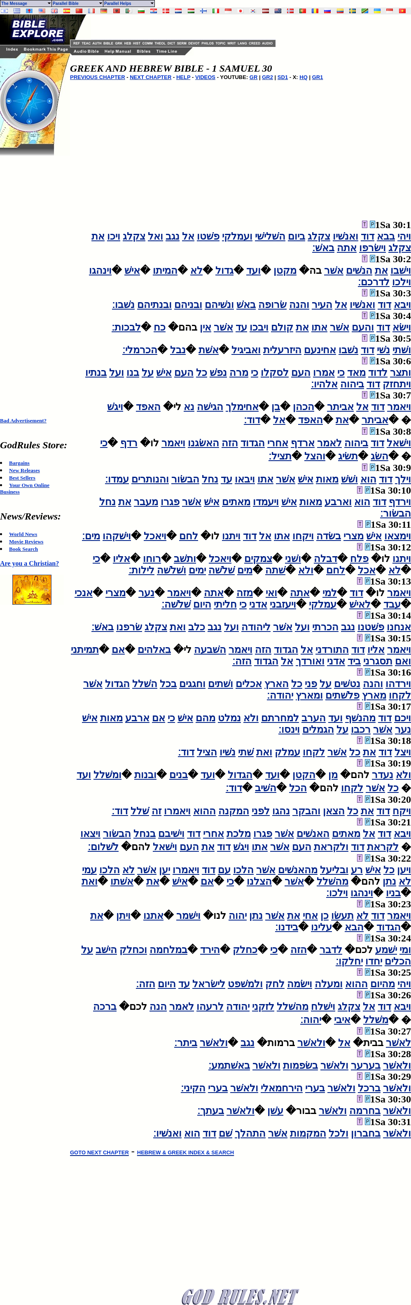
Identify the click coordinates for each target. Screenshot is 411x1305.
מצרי (353, 536)
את (98, 236)
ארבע (137, 718)
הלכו (243, 870)
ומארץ (309, 695)
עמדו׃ (117, 479)
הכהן (303, 406)
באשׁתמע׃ (229, 1065)
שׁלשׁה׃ (176, 604)
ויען (404, 870)
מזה (244, 592)
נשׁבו (348, 350)
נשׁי (383, 350)
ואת (178, 627)
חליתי (225, 604)
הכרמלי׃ (139, 350)
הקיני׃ (193, 1088)
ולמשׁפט (245, 984)
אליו (121, 558)
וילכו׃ (337, 893)
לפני (261, 811)
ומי (405, 949)
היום (202, 604)
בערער (366, 1065)
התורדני (332, 649)
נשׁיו (228, 752)
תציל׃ (280, 456)
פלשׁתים (342, 695)
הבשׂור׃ (395, 513)
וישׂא (401, 327)
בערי (315, 1088)
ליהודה (256, 627)
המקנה (233, 811)
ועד (253, 270)
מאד (356, 372)
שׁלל (140, 811)
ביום (296, 236)
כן (324, 915)
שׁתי (246, 752)
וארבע (338, 501)
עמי (89, 870)
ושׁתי (401, 350)
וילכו (401, 282)
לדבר (331, 949)
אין (205, 327)
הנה (158, 1006)
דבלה (325, 558)
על (148, 372)
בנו (132, 372)
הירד (210, 949)
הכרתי (325, 627)
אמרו (324, 372)
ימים (197, 570)
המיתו (165, 270)
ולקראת (331, 846)
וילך (403, 479)
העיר (322, 304)
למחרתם (280, 718)
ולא (305, 570)
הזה (230, 443)
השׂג (379, 456)
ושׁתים (220, 683)
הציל (207, 752)
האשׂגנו (203, 443)
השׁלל (144, 683)
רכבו (361, 729)
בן (275, 406)
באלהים (154, 649)
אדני (258, 604)
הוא (368, 479)
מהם (205, 718)
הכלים (398, 961)
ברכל (369, 1088)
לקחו (400, 695)
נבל (178, 350)
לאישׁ (360, 604)
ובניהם (188, 304)
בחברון (366, 1133)
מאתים (236, 501)
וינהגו (100, 270)
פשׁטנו (370, 627)
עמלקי (322, 604)
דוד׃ (252, 420)
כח (160, 327)
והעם (363, 327)
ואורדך (310, 661)
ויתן (123, 915)
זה (156, 811)
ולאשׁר (311, 1042)
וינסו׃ (289, 729)
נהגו (281, 811)
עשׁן (275, 1110)
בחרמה (365, 1110)
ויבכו (259, 327)
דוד (367, 236)
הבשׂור (185, 479)
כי (341, 372)
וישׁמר (188, 915)
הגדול (117, 683)
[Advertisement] (33, 279)
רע (357, 870)
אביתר (340, 406)
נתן (389, 881)
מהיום (382, 984)
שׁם (225, 1133)
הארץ (276, 683)
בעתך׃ (210, 1110)
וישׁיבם (171, 833)
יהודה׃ (280, 695)
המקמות (308, 1133)
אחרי (277, 443)
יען (164, 870)
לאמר (329, 443)
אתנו (153, 915)
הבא (354, 927)
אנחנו (399, 627)
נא (189, 406)
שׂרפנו (129, 627)
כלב (196, 627)
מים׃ (91, 536)
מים (244, 570)
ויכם (402, 718)
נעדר (382, 774)
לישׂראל (208, 984)
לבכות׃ (126, 327)
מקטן (285, 270)
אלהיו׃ (324, 384)
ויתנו (231, 536)
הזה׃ (242, 661)
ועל (116, 372)
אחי (310, 915)
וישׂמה (299, 984)
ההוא (204, 811)
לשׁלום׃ (103, 846)
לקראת (383, 846)
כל (201, 372)
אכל (367, 570)
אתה (347, 247)
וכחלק (133, 949)
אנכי (84, 592)
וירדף (400, 501)
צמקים (258, 558)
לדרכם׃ (374, 282)
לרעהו (210, 1006)
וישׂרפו (372, 247)
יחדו (373, 961)
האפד (148, 406)
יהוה (238, 915)
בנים (178, 774)
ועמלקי (237, 236)
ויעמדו (266, 501)
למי (329, 592)
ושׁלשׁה (171, 570)
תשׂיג (348, 456)
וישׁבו (400, 270)
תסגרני (377, 661)
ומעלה (329, 984)
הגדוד (253, 443)
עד (241, 327)
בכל (168, 683)
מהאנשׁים (298, 870)
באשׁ (246, 304)
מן (333, 774)
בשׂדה (328, 536)
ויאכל (155, 536)
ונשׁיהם (219, 304)
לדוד (378, 372)
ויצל (403, 752)
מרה (238, 372)
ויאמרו (177, 811)
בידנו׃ (286, 927)
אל (188, 236)
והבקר (306, 811)
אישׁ (132, 270)
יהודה (238, 1006)
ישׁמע (386, 949)
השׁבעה (210, 649)
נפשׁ (218, 372)
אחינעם (320, 350)
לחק (275, 984)
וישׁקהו (117, 536)
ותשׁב (185, 558)
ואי (271, 592)
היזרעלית (282, 350)
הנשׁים (359, 270)
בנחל (144, 833)
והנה (299, 304)
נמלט (229, 718)
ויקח (401, 811)
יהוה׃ (310, 1019)
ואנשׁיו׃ (167, 1133)
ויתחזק (397, 384)
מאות (327, 479)
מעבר (146, 501)
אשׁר (333, 270)
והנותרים (150, 479)
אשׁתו (121, 881)
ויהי (404, 236)
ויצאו (90, 833)
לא (196, 270)
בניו (393, 893)
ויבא (402, 304)
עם (224, 870)
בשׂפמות (300, 1065)
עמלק (287, 752)
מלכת (239, 833)
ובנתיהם (154, 304)
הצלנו (259, 881)
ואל (155, 236)
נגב (173, 236)
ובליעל (334, 870)
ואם (403, 661)
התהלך (250, 1133)
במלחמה (168, 949)
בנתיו (96, 372)
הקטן (303, 774)
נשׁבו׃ (123, 304)
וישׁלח (323, 1006)
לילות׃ (141, 570)
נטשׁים (347, 683)
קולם (282, 327)
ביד (354, 661)
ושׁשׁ (349, 479)
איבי (342, 1019)
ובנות (145, 774)
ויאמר (399, 406)
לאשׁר (398, 1042)
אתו (319, 327)
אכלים (249, 683)
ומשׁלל (107, 774)
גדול (224, 270)
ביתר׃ (185, 1042)
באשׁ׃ (323, 247)
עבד (392, 604)
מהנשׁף (360, 718)
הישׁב (106, 949)
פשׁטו (208, 236)
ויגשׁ (115, 406)
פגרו (170, 501)
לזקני (263, 1006)
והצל (314, 456)
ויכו (113, 236)
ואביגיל (246, 350)
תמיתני (85, 649)
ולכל (338, 1133)
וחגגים (192, 683)
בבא (386, 236)
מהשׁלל (332, 881)
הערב (313, 718)
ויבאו (245, 479)
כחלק (245, 949)
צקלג (319, 236)
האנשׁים (313, 833)
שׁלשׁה (221, 570)
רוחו (152, 558)
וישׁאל (399, 443)
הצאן (334, 811)
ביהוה (352, 384)
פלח (359, 558)
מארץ (374, 695)
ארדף (303, 443)
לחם (188, 536)
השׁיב (265, 788)
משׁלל (375, 1019)
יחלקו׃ (349, 961)
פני (311, 683)
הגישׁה (210, 406)
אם (118, 649)
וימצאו (397, 536)
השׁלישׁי (270, 236)
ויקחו (303, 536)
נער (146, 592)
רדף (129, 443)
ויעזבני (283, 604)
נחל (210, 479)
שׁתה (275, 570)
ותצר (400, 372)
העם (301, 372)
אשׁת (208, 350)
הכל (298, 788)
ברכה (105, 1006)
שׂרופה (272, 304)
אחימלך (242, 406)
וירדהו (398, 683)
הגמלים (318, 729)
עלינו (321, 927)
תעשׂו (342, 915)
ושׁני (293, 558)
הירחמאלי (282, 1088)
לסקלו (275, 372)
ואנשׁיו (345, 236)
